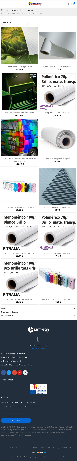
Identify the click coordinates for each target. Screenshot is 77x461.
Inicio (3, 308)
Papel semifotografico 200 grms (57, 159)
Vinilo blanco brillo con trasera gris (19, 299)
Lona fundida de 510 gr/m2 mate (19, 67)
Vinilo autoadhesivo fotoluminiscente (19, 113)
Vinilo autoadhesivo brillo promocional (19, 253)
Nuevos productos (9, 312)
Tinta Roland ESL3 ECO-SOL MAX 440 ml (57, 299)
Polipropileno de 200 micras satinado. (57, 67)
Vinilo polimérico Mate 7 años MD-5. (57, 253)
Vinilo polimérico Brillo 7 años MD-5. (57, 113)
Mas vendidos (7, 315)
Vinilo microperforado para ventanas (57, 207)
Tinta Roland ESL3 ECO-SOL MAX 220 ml (19, 207)
